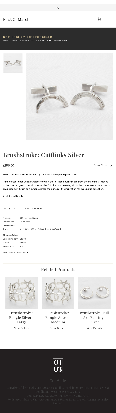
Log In (58, 7)
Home (5, 40)
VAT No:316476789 (78, 395)
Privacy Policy (88, 388)
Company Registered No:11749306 (47, 395)
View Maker (101, 165)
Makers (15, 40)
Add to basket (33, 208)
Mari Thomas (28, 40)
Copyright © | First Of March (25, 388)
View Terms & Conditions (15, 252)
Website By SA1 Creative (66, 391)
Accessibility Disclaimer (64, 388)
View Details (21, 328)
